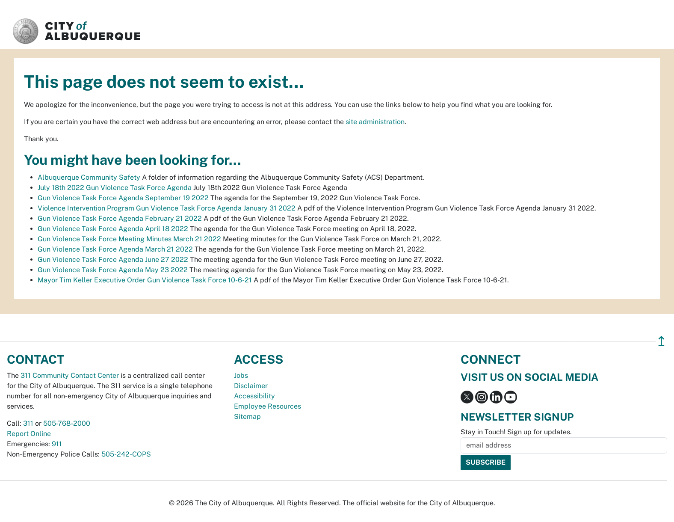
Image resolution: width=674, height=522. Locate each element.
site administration (375, 122)
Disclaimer (251, 386)
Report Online (29, 434)
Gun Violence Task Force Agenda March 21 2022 (115, 249)
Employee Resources (267, 406)
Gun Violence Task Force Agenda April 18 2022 (113, 229)
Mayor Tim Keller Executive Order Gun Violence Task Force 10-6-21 (145, 280)
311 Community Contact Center (70, 375)
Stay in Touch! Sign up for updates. (516, 432)
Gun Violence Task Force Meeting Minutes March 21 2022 (129, 239)
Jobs (241, 375)
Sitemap (247, 416)
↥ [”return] (661, 341)
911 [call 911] (57, 444)
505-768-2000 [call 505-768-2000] (66, 423)
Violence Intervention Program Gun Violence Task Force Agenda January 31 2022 (167, 208)
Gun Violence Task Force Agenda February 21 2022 (120, 218)
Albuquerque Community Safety (89, 177)
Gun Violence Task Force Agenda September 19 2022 (123, 198)
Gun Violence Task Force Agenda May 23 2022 (113, 270)
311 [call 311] (28, 423)
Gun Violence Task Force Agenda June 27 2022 (113, 259)
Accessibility (254, 396)
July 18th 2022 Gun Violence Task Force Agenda (115, 188)
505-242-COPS (126, 454)
